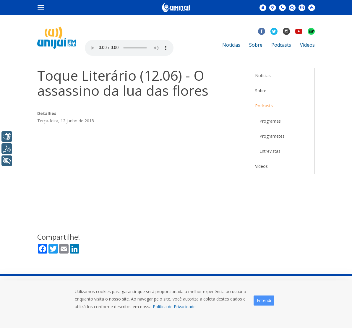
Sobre (255, 45)
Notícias (231, 45)
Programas (270, 121)
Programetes (272, 136)
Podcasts (281, 45)
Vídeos (307, 45)
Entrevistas (269, 151)
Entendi (264, 300)
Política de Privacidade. (175, 306)
